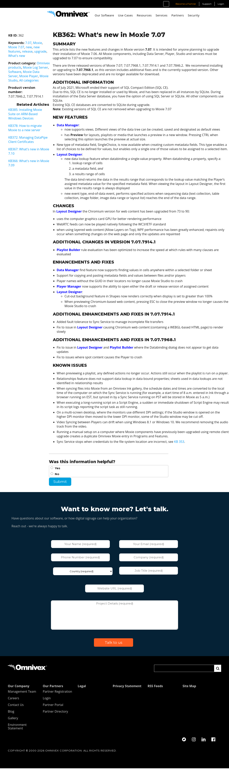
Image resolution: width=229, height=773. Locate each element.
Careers (13, 703)
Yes (58, 472)
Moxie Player (24, 76)
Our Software (104, 15)
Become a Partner (186, 3)
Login (221, 3)
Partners (177, 15)
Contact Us (16, 709)
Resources (144, 15)
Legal (82, 691)
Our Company (18, 691)
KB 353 (180, 446)
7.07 (24, 43)
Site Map (189, 691)
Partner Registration (57, 696)
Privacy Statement (127, 691)
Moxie (33, 43)
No (58, 478)
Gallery (13, 723)
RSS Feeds (155, 691)
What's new (12, 56)
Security (193, 15)
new (25, 47)
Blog (11, 716)
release (23, 51)
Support (207, 3)
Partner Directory (55, 716)
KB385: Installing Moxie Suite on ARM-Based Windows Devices (21, 114)
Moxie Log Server (31, 67)
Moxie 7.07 (12, 47)
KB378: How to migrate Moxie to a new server (20, 128)
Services (162, 15)
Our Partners (53, 691)
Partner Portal (53, 709)
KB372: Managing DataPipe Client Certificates (23, 139)
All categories (24, 80)
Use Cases (125, 15)
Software (10, 72)
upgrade (36, 51)
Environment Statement (17, 731)
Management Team (22, 696)
